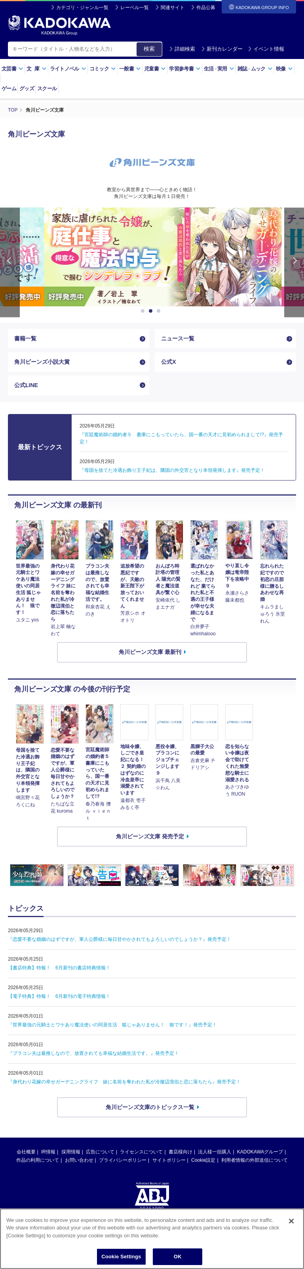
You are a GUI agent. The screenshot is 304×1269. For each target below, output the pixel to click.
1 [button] (144, 311)
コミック (102, 69)
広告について (100, 1152)
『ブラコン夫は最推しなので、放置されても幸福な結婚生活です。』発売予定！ (93, 1053)
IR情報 (48, 1152)
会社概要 (26, 1152)
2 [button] (152, 311)
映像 (284, 69)
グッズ (26, 88)
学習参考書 (185, 69)
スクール (47, 88)
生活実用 (219, 69)
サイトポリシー (169, 1160)
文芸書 (12, 69)
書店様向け (180, 1152)
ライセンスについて (141, 1152)
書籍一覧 (25, 338)
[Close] (291, 1235)
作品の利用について (37, 1160)
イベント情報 (266, 49)
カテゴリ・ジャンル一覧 (82, 7)
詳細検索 (182, 49)
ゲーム (9, 88)
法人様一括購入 (214, 1152)
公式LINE (26, 385)
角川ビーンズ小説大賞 (42, 362)
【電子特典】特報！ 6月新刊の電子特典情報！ (59, 996)
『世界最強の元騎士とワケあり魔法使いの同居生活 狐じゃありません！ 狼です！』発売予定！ (112, 1025)
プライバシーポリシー (122, 1160)
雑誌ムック (255, 69)
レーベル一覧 (134, 7)
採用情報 (70, 1152)
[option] (152, 256)
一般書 (130, 69)
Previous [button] (10, 262)
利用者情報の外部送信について (254, 1160)
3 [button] (160, 311)
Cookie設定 (203, 1160)
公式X (168, 362)
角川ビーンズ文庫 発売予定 (150, 836)
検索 (149, 49)
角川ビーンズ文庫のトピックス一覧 (150, 1107)
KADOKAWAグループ (260, 1152)
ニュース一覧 (177, 338)
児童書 (155, 69)
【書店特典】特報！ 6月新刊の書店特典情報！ (59, 968)
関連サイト (172, 7)
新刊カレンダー (222, 49)
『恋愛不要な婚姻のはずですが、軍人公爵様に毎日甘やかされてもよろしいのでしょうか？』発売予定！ (119, 939)
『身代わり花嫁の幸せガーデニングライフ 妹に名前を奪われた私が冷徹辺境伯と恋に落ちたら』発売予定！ (124, 1082)
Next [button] (294, 262)
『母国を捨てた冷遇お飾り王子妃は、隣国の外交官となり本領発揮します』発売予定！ (172, 470)
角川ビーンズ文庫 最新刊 (150, 652)
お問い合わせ (79, 1160)
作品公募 (205, 7)
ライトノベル (68, 69)
